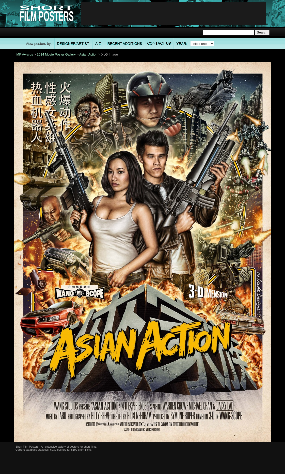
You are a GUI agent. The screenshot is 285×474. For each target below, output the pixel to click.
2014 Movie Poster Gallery (56, 54)
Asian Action (88, 54)
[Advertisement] (173, 13)
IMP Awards (24, 54)
